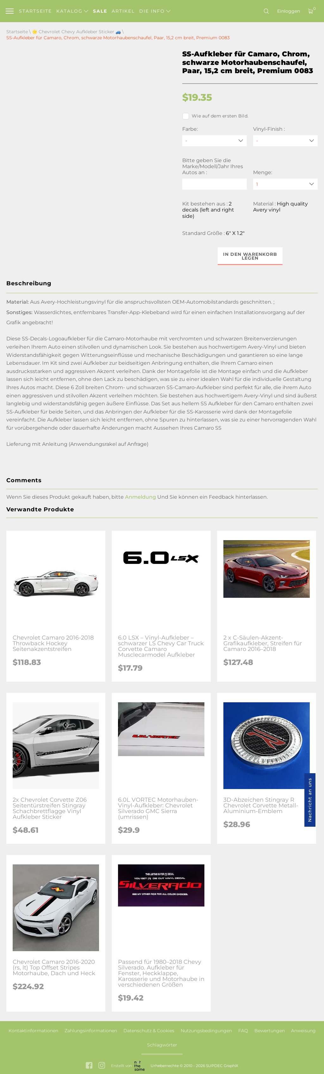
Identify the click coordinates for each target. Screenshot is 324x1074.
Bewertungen (269, 1030)
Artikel (123, 11)
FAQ (243, 1030)
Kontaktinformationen (33, 1030)
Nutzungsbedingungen (206, 1030)
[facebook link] (89, 1066)
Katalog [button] (72, 11)
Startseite (35, 11)
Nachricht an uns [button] (310, 800)
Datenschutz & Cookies (148, 1030)
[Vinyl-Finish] (285, 140)
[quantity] (285, 184)
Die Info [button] (155, 11)
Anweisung (303, 1030)
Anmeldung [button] (140, 497)
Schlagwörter (162, 1045)
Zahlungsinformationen (91, 1030)
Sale (100, 11)
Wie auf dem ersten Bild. (215, 116)
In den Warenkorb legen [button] (250, 256)
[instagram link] (101, 1066)
